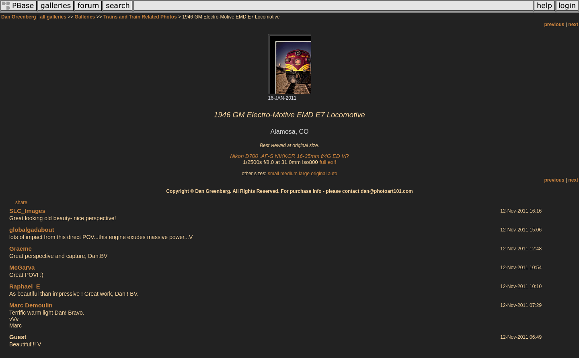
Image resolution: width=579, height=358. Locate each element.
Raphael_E (24, 286)
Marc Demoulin (31, 305)
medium (289, 173)
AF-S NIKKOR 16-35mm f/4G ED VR (305, 156)
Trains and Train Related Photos (140, 17)
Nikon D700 (244, 156)
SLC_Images (27, 210)
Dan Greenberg (18, 17)
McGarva (22, 267)
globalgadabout (31, 229)
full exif (327, 162)
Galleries (85, 17)
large (304, 173)
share (21, 202)
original (318, 173)
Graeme (20, 248)
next (573, 24)
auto (332, 173)
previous (554, 24)
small (273, 173)
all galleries (53, 17)
